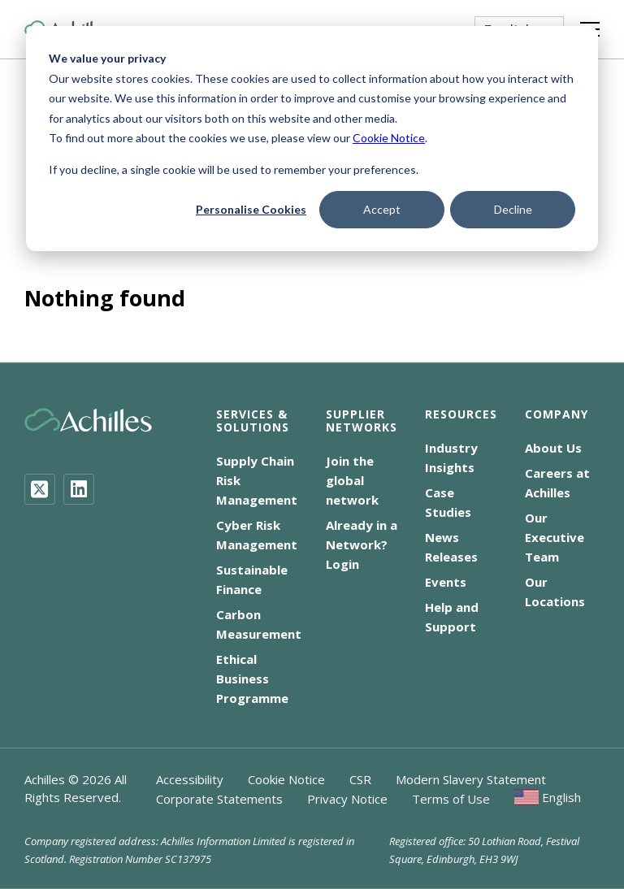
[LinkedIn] (78, 489)
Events (445, 582)
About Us (553, 448)
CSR (360, 779)
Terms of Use (451, 799)
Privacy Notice (347, 799)
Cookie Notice (389, 138)
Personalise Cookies (251, 209)
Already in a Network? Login (361, 544)
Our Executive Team (554, 537)
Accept (382, 209)
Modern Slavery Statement (471, 779)
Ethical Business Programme (252, 678)
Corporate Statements (219, 799)
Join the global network (352, 480)
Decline (513, 209)
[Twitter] (39, 489)
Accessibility (189, 779)
